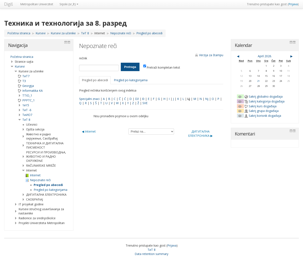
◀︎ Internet (89, 131)
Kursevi (20, 66)
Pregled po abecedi (95, 80)
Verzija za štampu (211, 55)
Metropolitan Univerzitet (36, 4)
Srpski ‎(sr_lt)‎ (69, 4)
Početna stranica (21, 57)
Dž (137, 99)
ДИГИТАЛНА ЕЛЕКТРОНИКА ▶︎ (200, 133)
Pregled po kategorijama (131, 80)
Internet (99, 33)
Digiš (8, 4)
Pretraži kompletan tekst (161, 67)
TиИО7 (27, 115)
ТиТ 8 (26, 120)
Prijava (293, 4)
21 (258, 80)
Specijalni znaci (89, 99)
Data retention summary (151, 254)
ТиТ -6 (26, 110)
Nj (206, 99)
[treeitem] (38, 57)
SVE (145, 103)
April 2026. (265, 56)
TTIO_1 (27, 95)
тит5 (25, 105)
